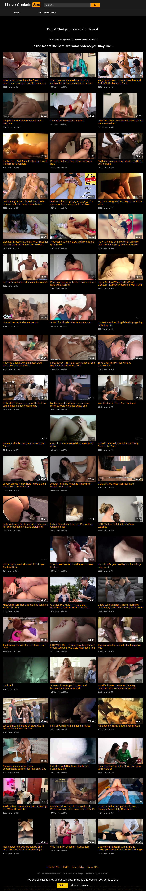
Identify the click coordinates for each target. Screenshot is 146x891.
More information (80, 885)
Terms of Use (93, 867)
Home (16, 13)
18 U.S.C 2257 (53, 867)
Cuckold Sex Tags (47, 13)
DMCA (66, 867)
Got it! (62, 885)
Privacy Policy (78, 867)
